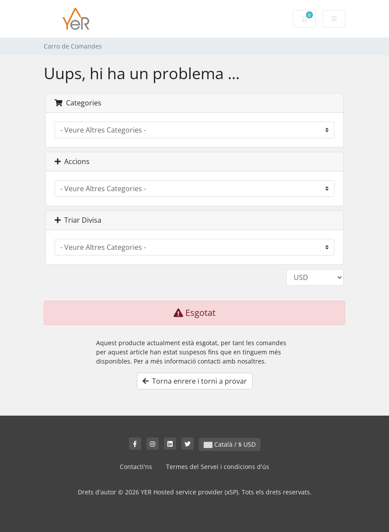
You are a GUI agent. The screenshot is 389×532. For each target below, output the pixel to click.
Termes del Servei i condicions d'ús (217, 466)
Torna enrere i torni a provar (194, 381)
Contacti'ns (136, 466)
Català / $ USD (230, 444)
